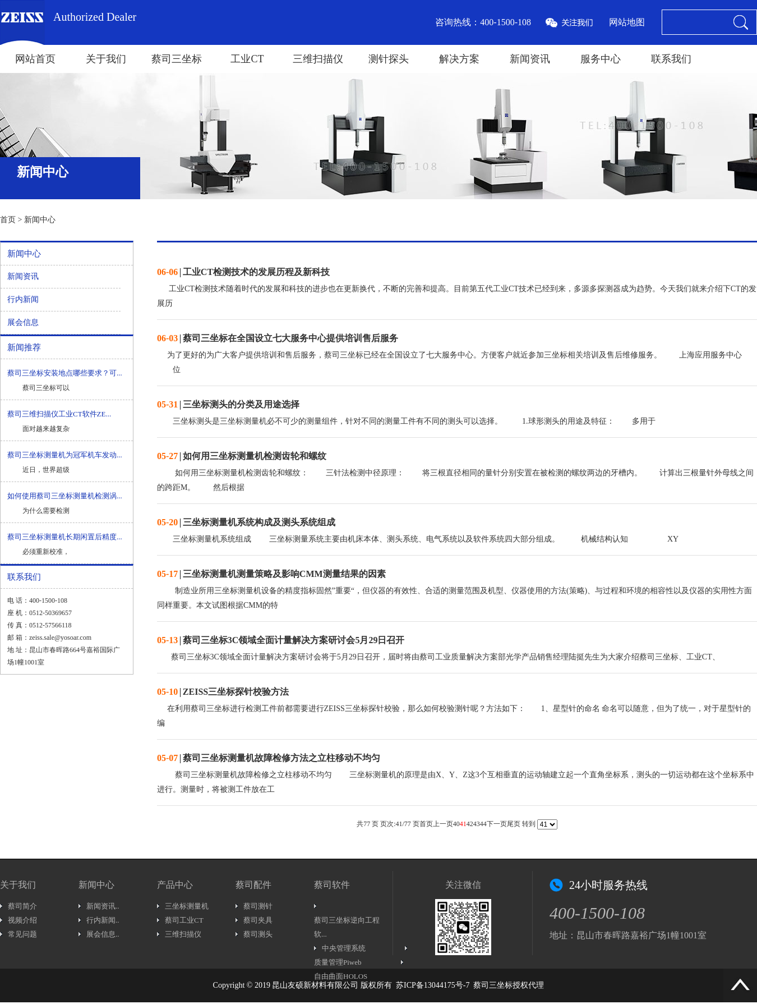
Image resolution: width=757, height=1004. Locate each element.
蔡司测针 (258, 906)
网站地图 (627, 22)
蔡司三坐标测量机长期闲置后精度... (64, 537)
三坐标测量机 (187, 906)
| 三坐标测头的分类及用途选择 (228, 404)
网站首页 (35, 59)
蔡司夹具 (258, 920)
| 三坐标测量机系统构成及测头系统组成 (246, 522)
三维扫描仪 (318, 59)
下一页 (497, 824)
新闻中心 (40, 220)
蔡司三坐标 (176, 59)
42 (470, 824)
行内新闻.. (102, 920)
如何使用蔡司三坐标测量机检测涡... (64, 496)
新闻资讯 (530, 59)
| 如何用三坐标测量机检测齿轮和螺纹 (241, 456)
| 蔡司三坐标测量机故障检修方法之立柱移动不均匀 (268, 758)
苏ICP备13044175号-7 (432, 985)
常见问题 (22, 934)
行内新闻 (23, 299)
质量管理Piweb (338, 962)
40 (456, 824)
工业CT (247, 59)
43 (476, 824)
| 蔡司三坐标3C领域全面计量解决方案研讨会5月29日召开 (280, 640)
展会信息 (23, 322)
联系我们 (671, 59)
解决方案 (459, 59)
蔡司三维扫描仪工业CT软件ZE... (59, 414)
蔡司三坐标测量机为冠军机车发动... (64, 455)
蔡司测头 (258, 934)
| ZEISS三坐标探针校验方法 (223, 691)
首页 (8, 220)
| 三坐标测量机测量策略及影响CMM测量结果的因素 (271, 574)
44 (483, 824)
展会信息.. (102, 934)
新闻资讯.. (102, 906)
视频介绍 (22, 920)
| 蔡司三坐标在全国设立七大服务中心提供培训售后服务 (277, 338)
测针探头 (388, 59)
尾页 (513, 824)
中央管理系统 (344, 948)
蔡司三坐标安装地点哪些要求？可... (64, 373)
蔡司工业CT (184, 920)
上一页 (443, 824)
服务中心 (600, 59)
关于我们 (106, 59)
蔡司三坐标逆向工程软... (347, 927)
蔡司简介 (22, 906)
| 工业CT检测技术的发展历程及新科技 (243, 272)
